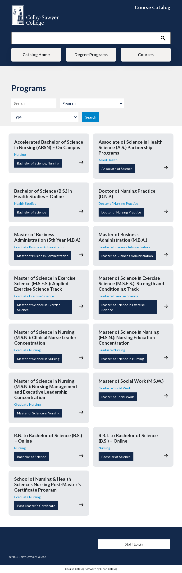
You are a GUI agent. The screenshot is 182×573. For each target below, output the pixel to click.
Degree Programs (91, 54)
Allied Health (108, 160)
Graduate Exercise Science (34, 296)
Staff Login (134, 544)
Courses (146, 54)
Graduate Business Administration (39, 247)
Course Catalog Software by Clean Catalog (91, 569)
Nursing (20, 154)
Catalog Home (36, 54)
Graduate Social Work (115, 388)
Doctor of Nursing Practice (118, 203)
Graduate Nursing (27, 350)
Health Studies (25, 203)
